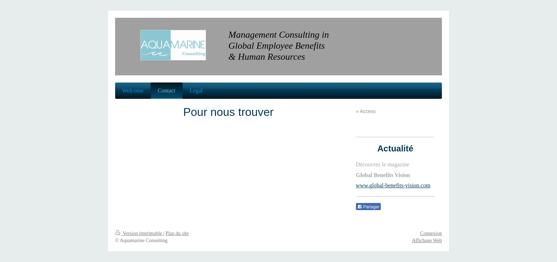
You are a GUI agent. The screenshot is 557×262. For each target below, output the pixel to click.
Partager (368, 206)
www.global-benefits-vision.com (393, 185)
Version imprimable (139, 233)
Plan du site (177, 233)
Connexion (431, 233)
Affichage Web (427, 240)
